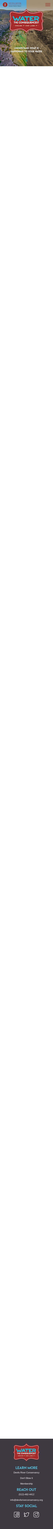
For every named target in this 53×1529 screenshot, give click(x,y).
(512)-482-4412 (26, 1494)
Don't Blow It (26, 1478)
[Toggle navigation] (48, 4)
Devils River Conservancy (26, 1472)
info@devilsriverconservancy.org (26, 1500)
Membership (26, 1484)
